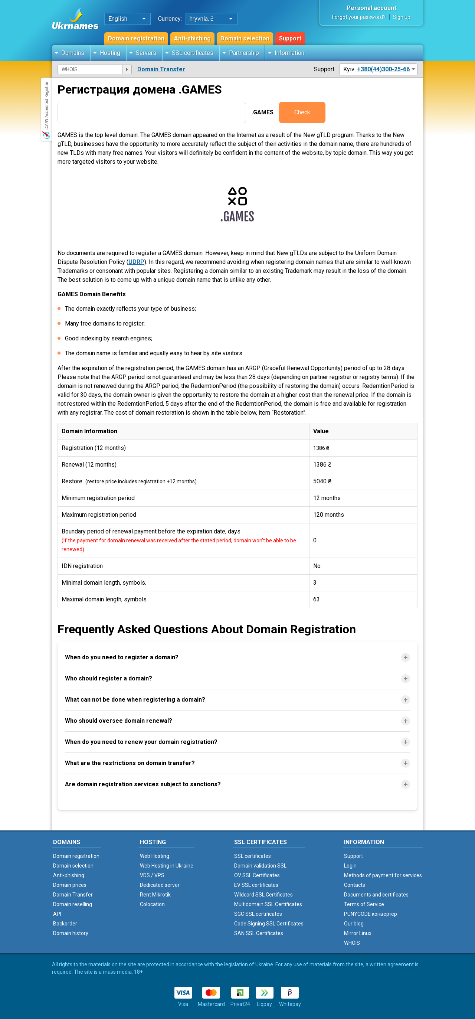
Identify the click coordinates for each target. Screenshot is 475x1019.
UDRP (136, 261)
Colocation (152, 904)
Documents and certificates (376, 895)
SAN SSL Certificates (258, 933)
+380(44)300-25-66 (383, 69)
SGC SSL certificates (258, 914)
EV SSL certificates (256, 885)
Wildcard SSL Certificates (263, 895)
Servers (146, 52)
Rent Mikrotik (155, 895)
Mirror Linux (357, 933)
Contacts (354, 885)
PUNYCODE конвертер (370, 914)
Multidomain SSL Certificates (268, 904)
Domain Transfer (161, 69)
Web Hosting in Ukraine (166, 866)
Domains (72, 52)
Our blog (354, 924)
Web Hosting (154, 856)
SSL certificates (192, 52)
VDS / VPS (152, 875)
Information (289, 52)
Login (350, 866)
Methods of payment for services (383, 875)
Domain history (70, 933)
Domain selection (244, 38)
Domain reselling (72, 904)
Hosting (110, 52)
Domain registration (136, 38)
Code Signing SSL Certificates (269, 924)
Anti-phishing (192, 38)
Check (302, 112)
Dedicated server (160, 885)
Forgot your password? (359, 17)
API (57, 914)
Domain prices (69, 885)
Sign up (401, 17)
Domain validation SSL (260, 866)
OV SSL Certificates (257, 875)
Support (290, 38)
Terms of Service (364, 904)
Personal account (371, 8)
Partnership (244, 52)
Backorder (65, 924)
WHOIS (352, 943)
